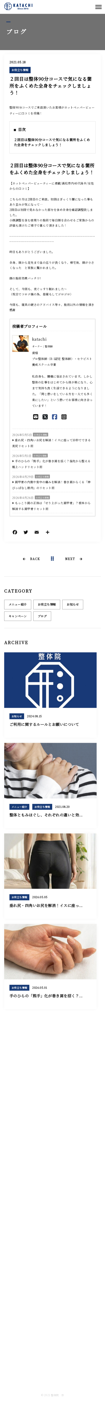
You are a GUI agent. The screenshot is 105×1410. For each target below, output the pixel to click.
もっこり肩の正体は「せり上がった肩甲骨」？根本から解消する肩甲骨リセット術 (51, 506)
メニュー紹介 (18, 606)
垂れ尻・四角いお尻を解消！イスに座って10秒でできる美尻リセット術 (51, 443)
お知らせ (73, 606)
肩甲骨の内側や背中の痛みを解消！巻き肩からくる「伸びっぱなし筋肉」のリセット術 (51, 485)
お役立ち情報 (20, 70)
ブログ (42, 618)
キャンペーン (18, 618)
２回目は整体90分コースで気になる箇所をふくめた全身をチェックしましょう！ (52, 143)
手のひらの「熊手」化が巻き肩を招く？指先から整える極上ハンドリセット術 (51, 464)
